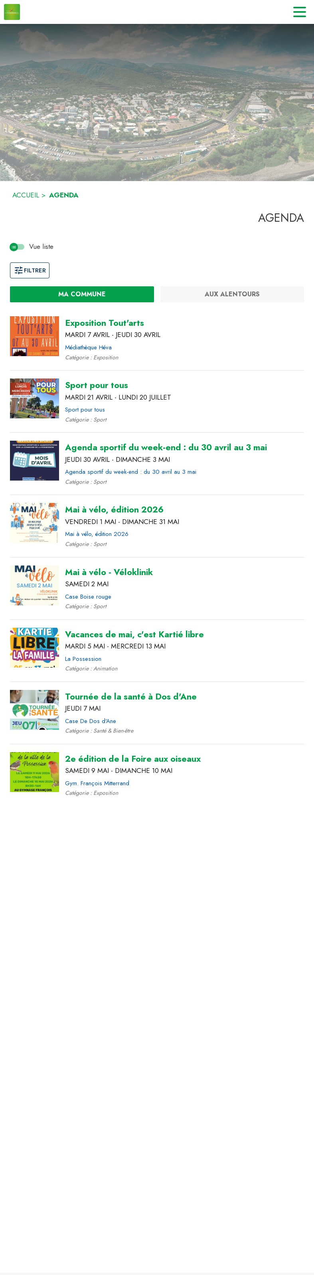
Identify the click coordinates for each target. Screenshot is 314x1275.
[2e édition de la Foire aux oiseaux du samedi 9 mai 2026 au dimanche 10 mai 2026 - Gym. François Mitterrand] (133, 759)
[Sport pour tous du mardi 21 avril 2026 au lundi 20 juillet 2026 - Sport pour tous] (96, 385)
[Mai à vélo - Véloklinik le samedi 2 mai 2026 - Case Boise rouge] (109, 572)
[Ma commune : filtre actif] (82, 294)
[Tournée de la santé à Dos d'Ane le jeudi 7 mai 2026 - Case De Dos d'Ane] (131, 697)
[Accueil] (12, 12)
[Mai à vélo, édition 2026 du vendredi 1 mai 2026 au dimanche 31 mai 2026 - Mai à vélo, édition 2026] (114, 509)
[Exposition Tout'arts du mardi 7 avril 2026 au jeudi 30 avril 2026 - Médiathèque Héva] (104, 323)
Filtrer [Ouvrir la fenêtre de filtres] (29, 270)
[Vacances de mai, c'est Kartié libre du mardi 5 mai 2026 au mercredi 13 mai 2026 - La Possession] (134, 634)
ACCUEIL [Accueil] (25, 195)
